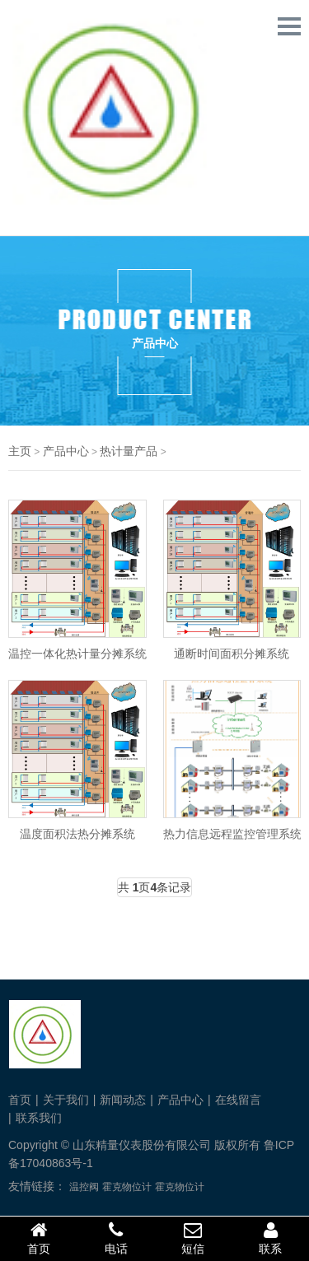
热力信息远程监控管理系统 (232, 833)
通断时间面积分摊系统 (231, 653)
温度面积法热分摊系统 (77, 833)
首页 (19, 1099)
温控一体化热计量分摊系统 (77, 653)
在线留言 (238, 1099)
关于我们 (66, 1099)
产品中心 (66, 451)
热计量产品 (128, 451)
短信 (193, 1238)
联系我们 (39, 1117)
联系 (270, 1238)
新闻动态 (123, 1099)
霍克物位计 (127, 1187)
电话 (116, 1238)
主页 (19, 451)
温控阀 (84, 1187)
